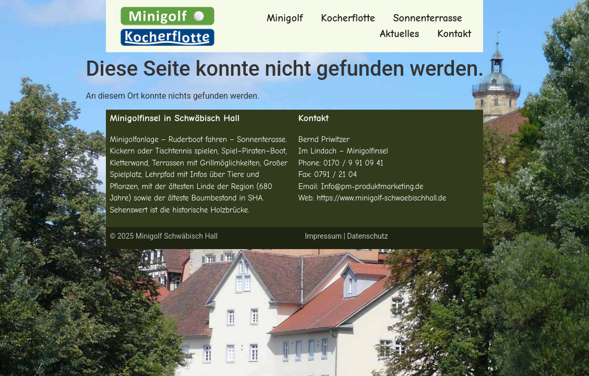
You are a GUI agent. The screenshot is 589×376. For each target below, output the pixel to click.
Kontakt (454, 34)
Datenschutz (367, 236)
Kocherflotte (348, 18)
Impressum (323, 236)
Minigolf (285, 18)
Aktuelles (399, 34)
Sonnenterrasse (427, 18)
